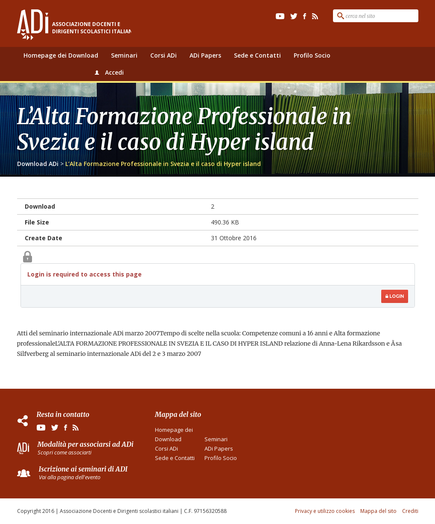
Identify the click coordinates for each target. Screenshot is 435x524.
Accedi (114, 72)
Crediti (410, 511)
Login (394, 296)
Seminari (124, 55)
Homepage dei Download (60, 55)
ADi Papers (205, 55)
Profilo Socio (312, 55)
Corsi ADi (163, 55)
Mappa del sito (378, 511)
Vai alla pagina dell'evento (69, 477)
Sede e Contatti (257, 55)
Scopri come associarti (64, 452)
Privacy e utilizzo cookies (325, 511)
